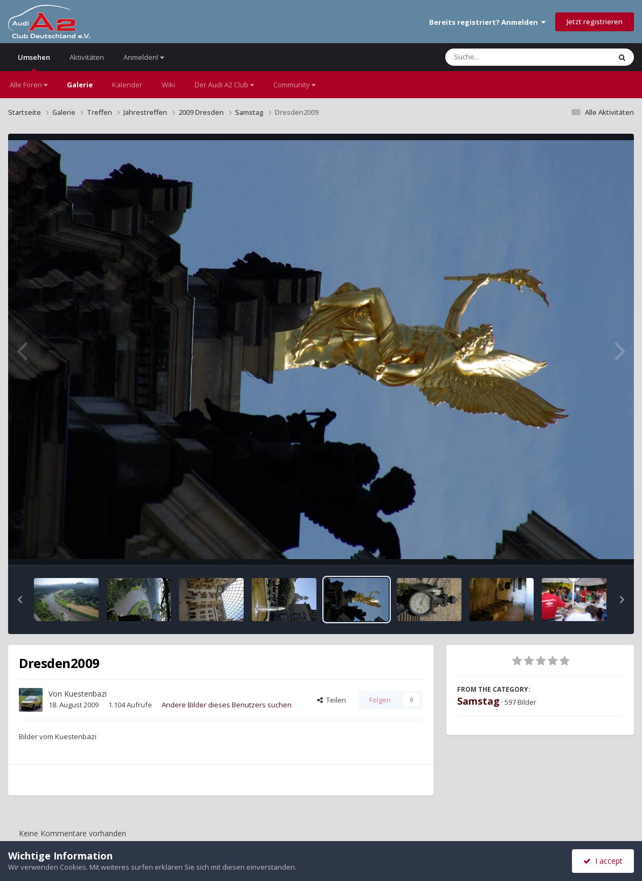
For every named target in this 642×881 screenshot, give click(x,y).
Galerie (80, 85)
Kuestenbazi (85, 694)
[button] (20, 599)
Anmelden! (143, 57)
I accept (603, 861)
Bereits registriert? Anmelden (487, 22)
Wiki (168, 85)
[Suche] (506, 57)
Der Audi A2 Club (224, 85)
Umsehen (34, 61)
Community (294, 85)
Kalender (127, 85)
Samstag (478, 700)
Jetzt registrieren (595, 21)
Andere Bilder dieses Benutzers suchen (227, 705)
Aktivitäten (87, 57)
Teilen (331, 700)
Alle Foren (28, 85)
